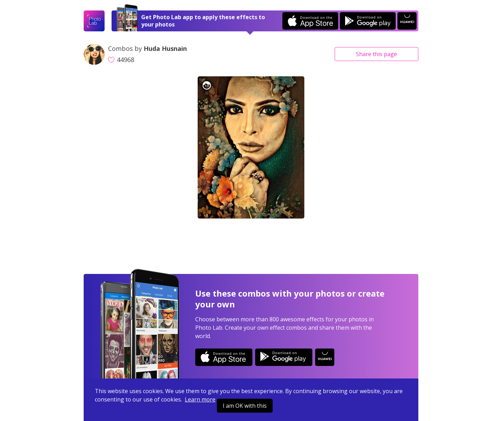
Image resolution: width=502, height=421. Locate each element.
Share (376, 54)
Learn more (200, 399)
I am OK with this (245, 405)
